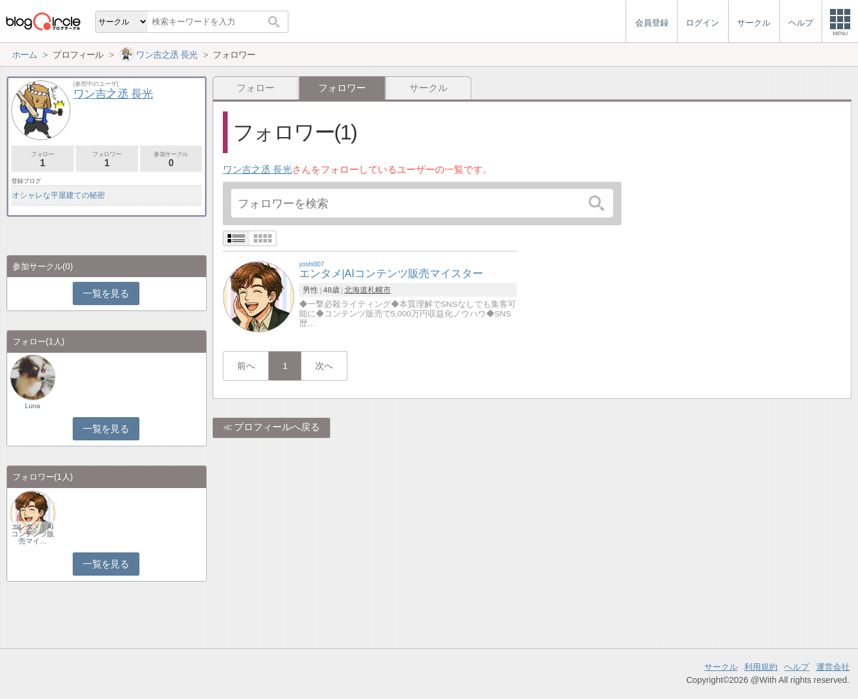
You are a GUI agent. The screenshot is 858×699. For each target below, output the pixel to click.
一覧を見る (106, 293)
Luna (33, 405)
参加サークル (171, 159)
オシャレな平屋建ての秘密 (58, 195)
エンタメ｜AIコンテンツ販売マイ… (32, 534)
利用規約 (761, 667)
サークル (428, 88)
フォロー (256, 88)
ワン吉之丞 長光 (257, 169)
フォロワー (107, 159)
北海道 (356, 289)
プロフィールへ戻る (277, 427)
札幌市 (379, 289)
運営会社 (833, 667)
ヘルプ (796, 667)
